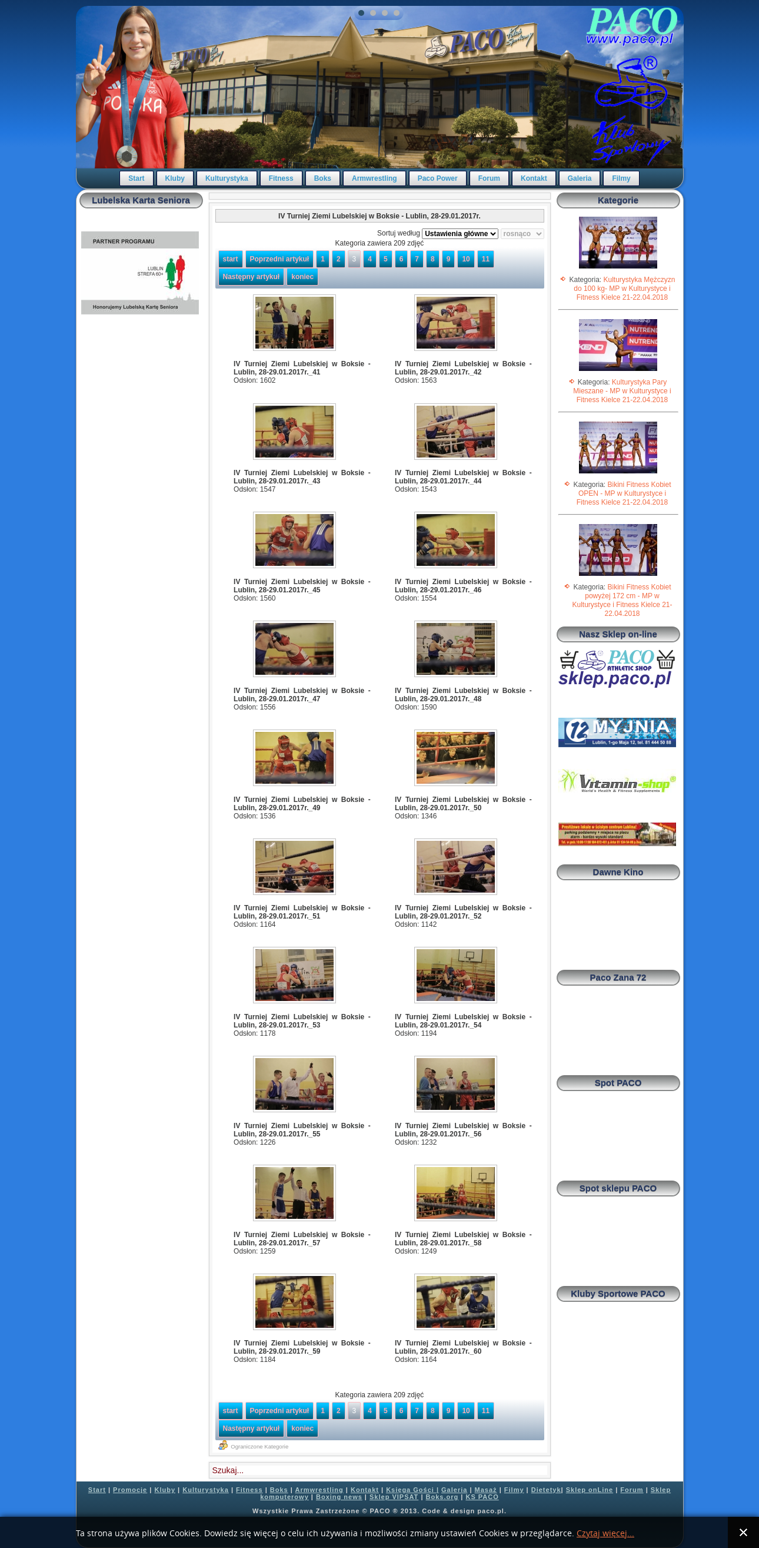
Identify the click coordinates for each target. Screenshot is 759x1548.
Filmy (621, 178)
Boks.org (442, 1496)
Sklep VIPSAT (393, 1496)
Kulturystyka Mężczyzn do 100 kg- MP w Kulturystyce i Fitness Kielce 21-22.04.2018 (624, 288)
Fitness (281, 178)
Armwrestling (374, 178)
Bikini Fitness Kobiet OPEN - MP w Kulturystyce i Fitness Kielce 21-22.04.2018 (624, 493)
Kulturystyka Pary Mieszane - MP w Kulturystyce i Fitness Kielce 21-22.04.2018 (622, 391)
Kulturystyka (226, 178)
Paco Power (438, 178)
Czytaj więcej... (605, 1534)
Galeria (580, 178)
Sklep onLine (589, 1489)
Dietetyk (546, 1489)
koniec (302, 277)
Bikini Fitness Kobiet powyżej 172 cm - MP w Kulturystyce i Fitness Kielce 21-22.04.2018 (622, 600)
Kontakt (534, 178)
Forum (489, 178)
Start (136, 178)
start (230, 259)
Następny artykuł (251, 277)
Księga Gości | (412, 1489)
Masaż (486, 1489)
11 (486, 259)
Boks (322, 178)
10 (466, 259)
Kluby (175, 178)
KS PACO (481, 1496)
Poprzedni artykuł (279, 259)
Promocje (130, 1489)
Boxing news (339, 1496)
